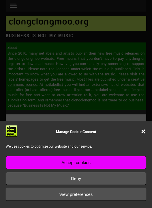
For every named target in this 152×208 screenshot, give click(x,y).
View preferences (76, 194)
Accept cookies (76, 162)
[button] (143, 131)
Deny (76, 178)
